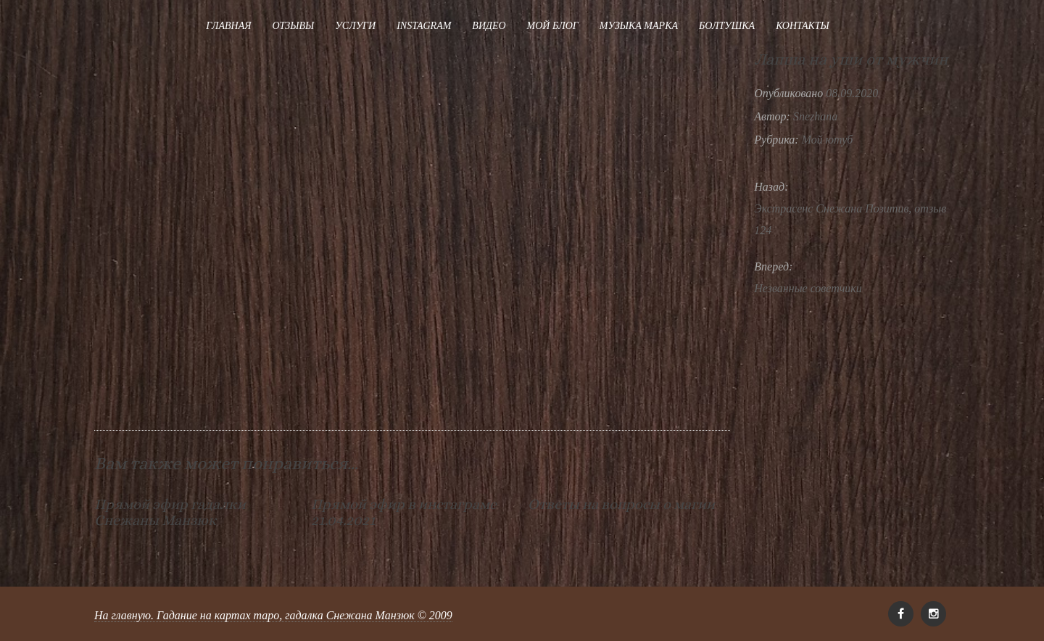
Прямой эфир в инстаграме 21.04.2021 (404, 512)
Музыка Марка (639, 25)
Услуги (355, 25)
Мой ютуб (827, 139)
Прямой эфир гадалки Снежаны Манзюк (170, 512)
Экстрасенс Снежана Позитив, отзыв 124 (850, 219)
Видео (488, 25)
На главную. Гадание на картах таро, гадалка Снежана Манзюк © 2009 (273, 615)
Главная (228, 25)
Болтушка (727, 25)
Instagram (424, 25)
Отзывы (293, 25)
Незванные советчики (808, 288)
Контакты (802, 25)
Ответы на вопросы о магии (621, 504)
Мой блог (553, 25)
